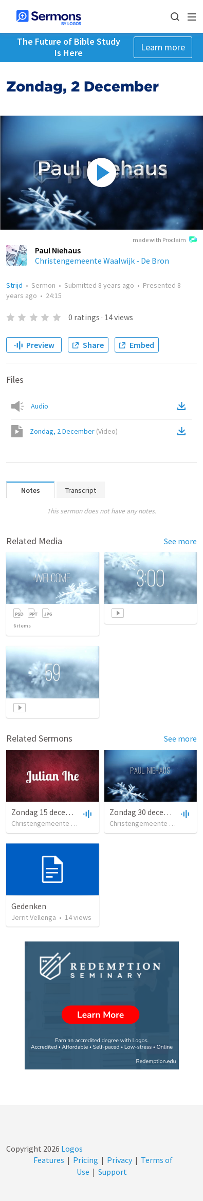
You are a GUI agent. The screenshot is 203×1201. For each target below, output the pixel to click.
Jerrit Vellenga (33, 917)
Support (112, 1172)
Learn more (163, 47)
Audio (39, 406)
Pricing (85, 1160)
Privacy (119, 1160)
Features (48, 1160)
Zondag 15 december (47, 812)
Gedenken (28, 906)
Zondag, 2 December (74, 431)
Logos (71, 1148)
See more (180, 541)
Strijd (14, 285)
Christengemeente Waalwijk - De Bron (102, 260)
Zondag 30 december (145, 812)
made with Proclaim (165, 240)
